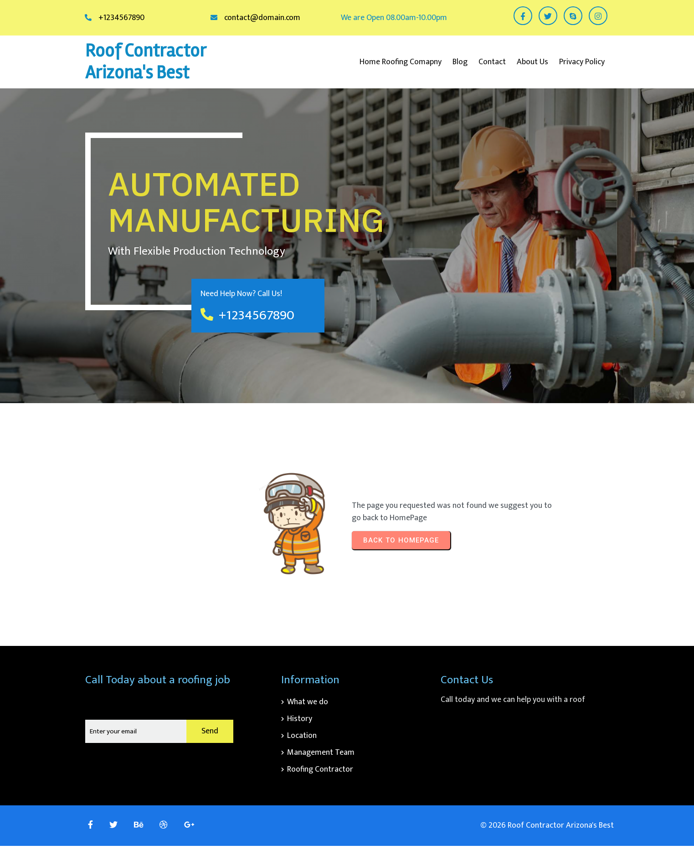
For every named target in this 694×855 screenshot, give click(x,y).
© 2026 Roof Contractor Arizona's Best (547, 825)
